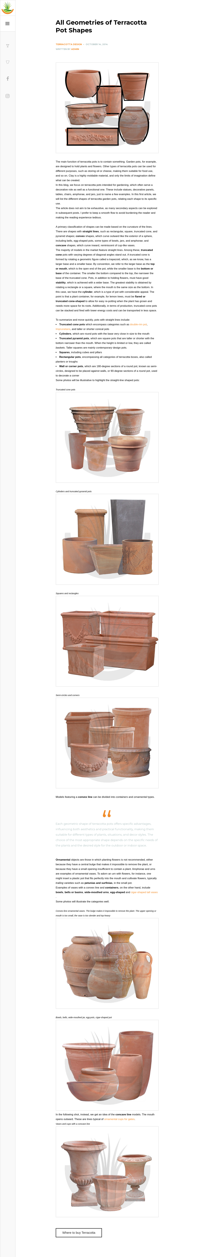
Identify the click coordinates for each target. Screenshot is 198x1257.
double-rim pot (138, 324)
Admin (75, 49)
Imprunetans (63, 329)
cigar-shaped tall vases (144, 892)
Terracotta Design (69, 44)
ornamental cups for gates (119, 1119)
